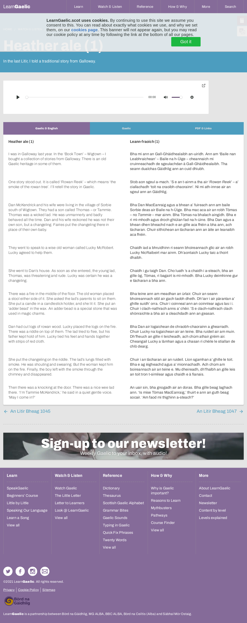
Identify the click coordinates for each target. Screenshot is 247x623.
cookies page (84, 30)
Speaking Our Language (27, 510)
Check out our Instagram (32, 571)
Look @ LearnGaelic (72, 510)
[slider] (84, 97)
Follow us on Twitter (8, 571)
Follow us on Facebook (20, 571)
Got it (186, 41)
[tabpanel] (123, 270)
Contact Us (44, 571)
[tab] (46, 128)
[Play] (18, 97)
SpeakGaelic (17, 488)
